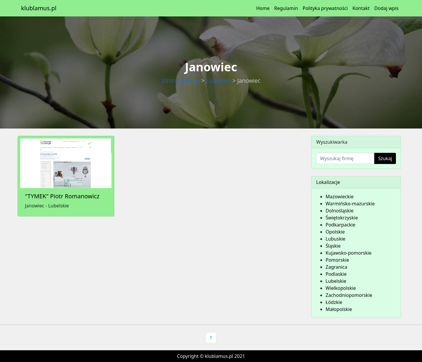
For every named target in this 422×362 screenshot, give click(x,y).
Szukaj (385, 158)
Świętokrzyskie (342, 217)
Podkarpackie (340, 224)
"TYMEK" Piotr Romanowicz (62, 196)
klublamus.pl (38, 8)
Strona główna (180, 80)
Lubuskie (335, 239)
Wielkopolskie (341, 288)
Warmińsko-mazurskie (350, 203)
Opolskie (335, 232)
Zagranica (336, 267)
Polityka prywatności (325, 8)
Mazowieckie (339, 196)
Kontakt (361, 8)
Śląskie (333, 246)
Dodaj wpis (386, 8)
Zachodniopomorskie (349, 295)
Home (263, 8)
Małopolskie (339, 309)
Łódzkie (334, 302)
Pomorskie (337, 260)
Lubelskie (218, 80)
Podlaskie (336, 274)
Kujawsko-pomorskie (349, 253)
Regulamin (286, 8)
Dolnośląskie (339, 210)
